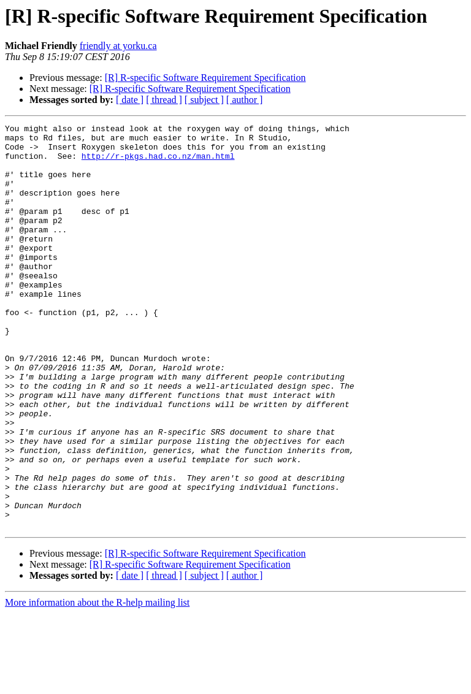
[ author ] (244, 99)
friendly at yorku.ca (118, 45)
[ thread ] (164, 99)
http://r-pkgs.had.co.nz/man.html (158, 163)
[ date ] (130, 99)
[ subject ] (204, 99)
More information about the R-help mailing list (97, 683)
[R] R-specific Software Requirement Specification (205, 77)
